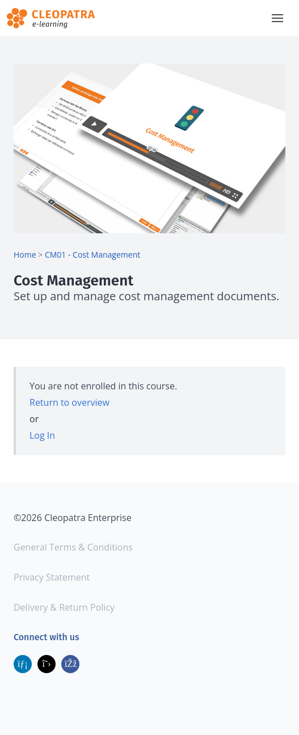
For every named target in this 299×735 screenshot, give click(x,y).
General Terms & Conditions (73, 547)
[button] (277, 18)
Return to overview (70, 402)
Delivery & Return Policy (64, 607)
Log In (42, 435)
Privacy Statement (52, 577)
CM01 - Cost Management (92, 254)
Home (25, 254)
